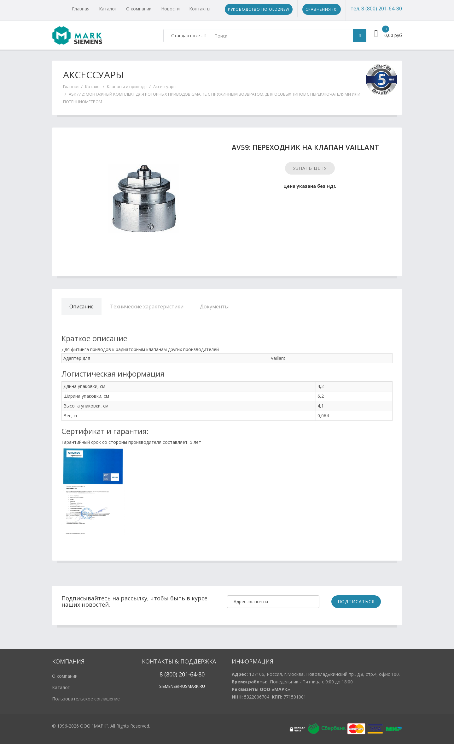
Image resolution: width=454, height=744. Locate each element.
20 (181, 674)
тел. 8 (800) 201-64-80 (376, 8)
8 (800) (168, 674)
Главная (81, 9)
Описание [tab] (81, 306)
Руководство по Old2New (258, 9)
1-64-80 (195, 674)
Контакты (199, 9)
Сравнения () (322, 9)
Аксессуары (165, 86)
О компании (139, 9)
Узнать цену (310, 168)
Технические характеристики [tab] (146, 306)
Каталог (108, 9)
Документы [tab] (214, 306)
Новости (170, 9)
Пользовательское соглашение (86, 699)
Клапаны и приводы (127, 86)
